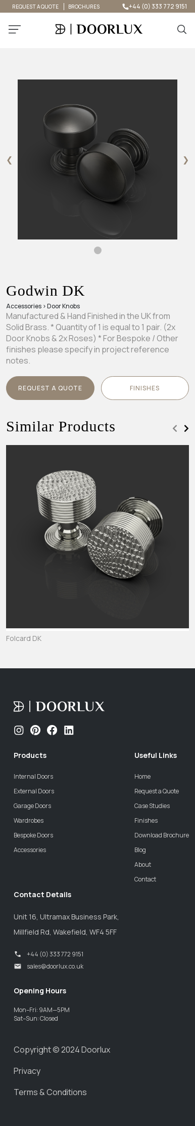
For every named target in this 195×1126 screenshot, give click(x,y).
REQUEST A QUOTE (35, 6)
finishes (145, 388)
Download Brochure (161, 835)
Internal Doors (33, 776)
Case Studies (152, 805)
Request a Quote (50, 388)
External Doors (34, 791)
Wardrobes (28, 820)
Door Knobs (63, 306)
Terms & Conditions (50, 1092)
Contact (145, 879)
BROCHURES (84, 6)
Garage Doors (32, 805)
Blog (140, 850)
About (142, 864)
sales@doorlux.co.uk (48, 966)
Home (142, 776)
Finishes (146, 820)
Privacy (27, 1070)
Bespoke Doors (33, 835)
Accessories (23, 306)
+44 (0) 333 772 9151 (154, 6)
